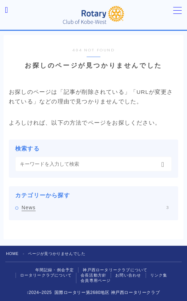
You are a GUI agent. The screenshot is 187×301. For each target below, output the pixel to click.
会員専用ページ (96, 280)
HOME (12, 253)
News (95, 207)
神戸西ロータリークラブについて (115, 270)
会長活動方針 (93, 275)
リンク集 (159, 275)
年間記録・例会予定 (54, 270)
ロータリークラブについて (46, 275)
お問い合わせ (128, 275)
